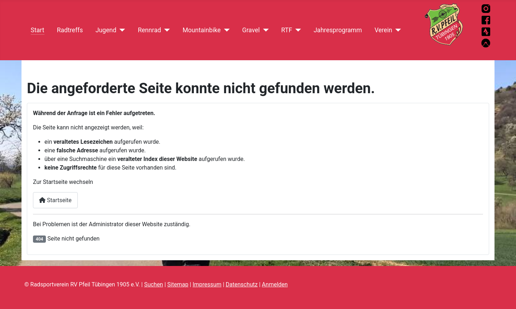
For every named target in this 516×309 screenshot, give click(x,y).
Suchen (153, 284)
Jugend (105, 30)
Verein (383, 30)
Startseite (55, 200)
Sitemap (177, 284)
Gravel (251, 30)
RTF (286, 30)
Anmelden (275, 284)
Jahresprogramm (338, 30)
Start (37, 30)
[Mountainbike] (225, 30)
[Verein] (396, 30)
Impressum (206, 284)
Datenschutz (242, 284)
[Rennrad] (165, 30)
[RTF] (296, 30)
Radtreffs (70, 30)
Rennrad (149, 30)
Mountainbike (201, 30)
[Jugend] (120, 30)
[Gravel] (264, 30)
